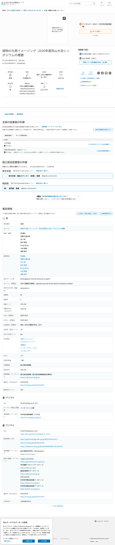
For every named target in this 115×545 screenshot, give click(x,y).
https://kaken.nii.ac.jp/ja (30, 483)
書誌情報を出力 (85, 82)
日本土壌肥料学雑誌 (13, 10)
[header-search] (82, 3)
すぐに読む (95, 31)
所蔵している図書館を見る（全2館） (95, 62)
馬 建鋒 (22, 256)
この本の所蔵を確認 (104, 151)
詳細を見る (60, 88)
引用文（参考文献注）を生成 (89, 78)
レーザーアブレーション (28, 348)
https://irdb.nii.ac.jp (28, 468)
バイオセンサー (25, 351)
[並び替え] (9, 135)
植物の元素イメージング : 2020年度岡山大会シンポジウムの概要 (42, 228)
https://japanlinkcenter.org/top (32, 462)
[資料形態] (22, 135)
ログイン (109, 3)
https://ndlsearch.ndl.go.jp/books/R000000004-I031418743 (41, 446)
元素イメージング (26, 339)
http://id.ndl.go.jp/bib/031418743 (32, 385)
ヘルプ (102, 3)
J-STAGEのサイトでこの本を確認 (99, 144)
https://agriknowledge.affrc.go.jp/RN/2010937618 (39, 439)
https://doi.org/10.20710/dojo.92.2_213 (35, 434)
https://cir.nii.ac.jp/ (28, 454)
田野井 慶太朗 (25, 259)
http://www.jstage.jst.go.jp (30, 417)
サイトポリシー (65, 539)
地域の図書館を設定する (103, 130)
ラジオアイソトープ (27, 342)
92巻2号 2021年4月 (34, 10)
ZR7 (21, 355)
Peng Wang (24, 268)
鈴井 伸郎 (23, 265)
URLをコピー (91, 73)
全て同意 (44, 541)
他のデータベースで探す (88, 85)
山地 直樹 (23, 271)
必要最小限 (28, 541)
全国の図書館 (9, 114)
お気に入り (83, 73)
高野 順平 (23, 274)
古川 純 (22, 262)
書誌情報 (20, 114)
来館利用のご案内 (42, 171)
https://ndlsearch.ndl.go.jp (29, 377)
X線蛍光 (23, 345)
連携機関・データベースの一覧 (52, 127)
